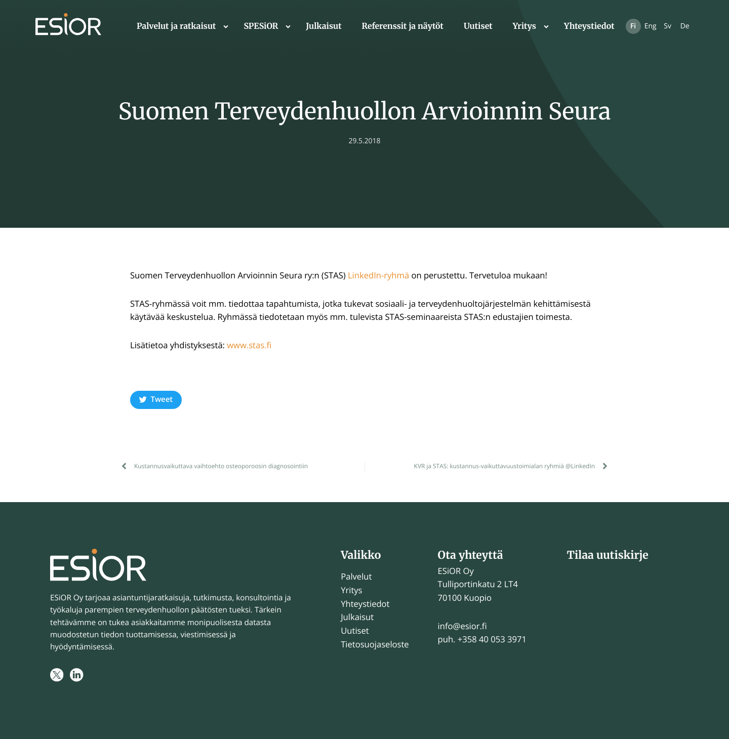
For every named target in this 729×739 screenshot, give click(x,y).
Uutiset (478, 26)
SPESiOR (261, 26)
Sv (667, 26)
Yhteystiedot (589, 26)
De (685, 26)
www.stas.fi (249, 345)
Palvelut (356, 576)
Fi (633, 26)
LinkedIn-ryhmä (378, 275)
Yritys (524, 26)
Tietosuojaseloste (375, 644)
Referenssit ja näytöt (402, 26)
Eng (650, 26)
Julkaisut (323, 26)
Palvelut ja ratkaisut (176, 26)
